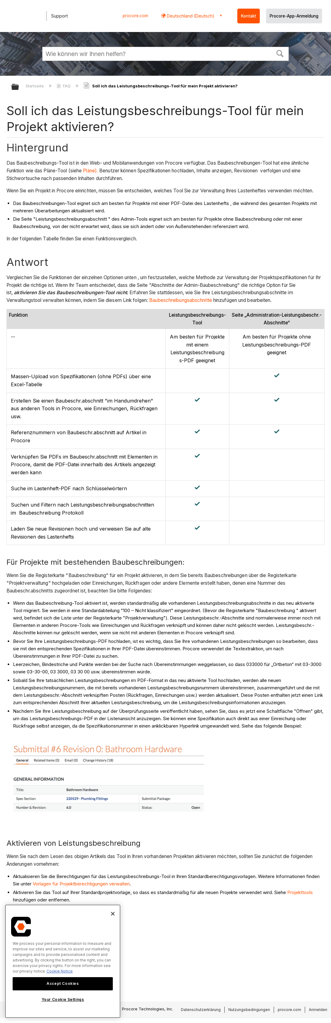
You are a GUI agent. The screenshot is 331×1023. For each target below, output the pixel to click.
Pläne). (90, 171)
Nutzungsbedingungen (249, 1009)
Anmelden (318, 1009)
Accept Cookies (63, 983)
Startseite (35, 85)
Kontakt (248, 16)
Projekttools (300, 892)
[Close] (113, 914)
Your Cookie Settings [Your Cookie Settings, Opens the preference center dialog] (63, 999)
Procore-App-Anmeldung (294, 16)
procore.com (135, 15)
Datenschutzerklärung (201, 1009)
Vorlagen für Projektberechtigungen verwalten (81, 884)
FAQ (64, 85)
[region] (63, 961)
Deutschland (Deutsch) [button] (190, 15)
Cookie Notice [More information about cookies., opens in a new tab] (60, 971)
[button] (280, 53)
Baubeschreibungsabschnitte (180, 300)
